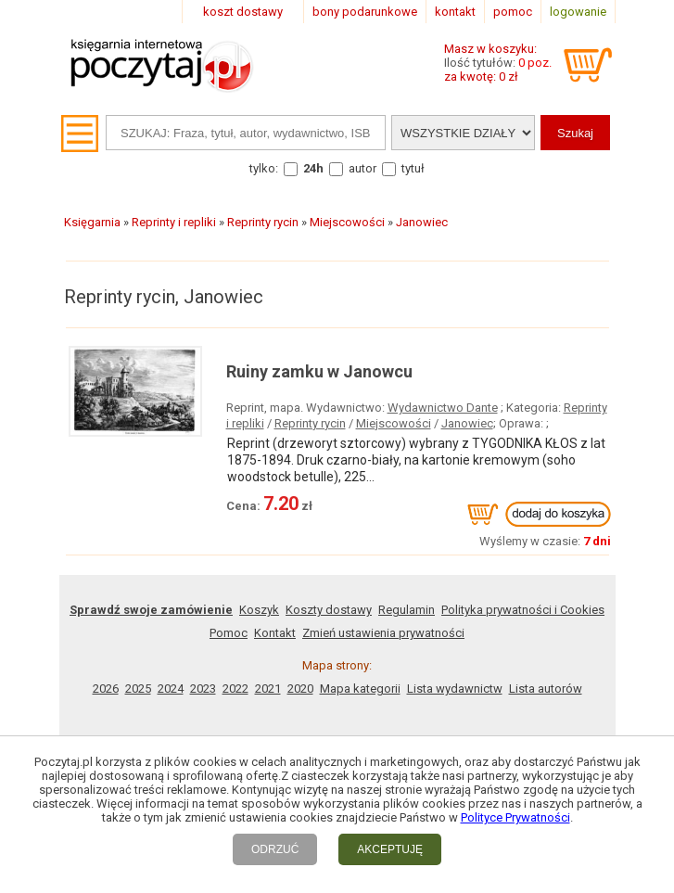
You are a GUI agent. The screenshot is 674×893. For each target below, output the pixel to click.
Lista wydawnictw (454, 688)
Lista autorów (545, 688)
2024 (171, 688)
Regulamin (406, 610)
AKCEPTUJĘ (390, 849)
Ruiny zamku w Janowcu (319, 371)
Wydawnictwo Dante (443, 408)
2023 (203, 688)
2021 (268, 688)
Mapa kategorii (360, 688)
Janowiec (467, 423)
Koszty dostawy (329, 610)
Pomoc (229, 633)
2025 (138, 688)
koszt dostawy (243, 12)
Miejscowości (393, 423)
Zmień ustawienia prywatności (383, 633)
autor (362, 168)
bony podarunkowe (364, 12)
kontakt (455, 12)
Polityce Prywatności (515, 817)
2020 (300, 688)
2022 (235, 688)
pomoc (512, 12)
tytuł (413, 168)
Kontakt (275, 633)
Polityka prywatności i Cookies (522, 610)
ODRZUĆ (275, 849)
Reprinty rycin (310, 423)
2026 (106, 688)
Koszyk (259, 610)
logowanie (578, 12)
